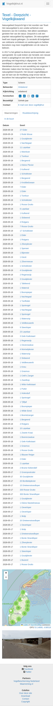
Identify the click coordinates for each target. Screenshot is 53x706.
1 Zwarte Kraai (26, 433)
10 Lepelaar (25, 428)
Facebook (28, 669)
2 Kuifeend (24, 169)
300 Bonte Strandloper (30, 494)
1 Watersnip (25, 318)
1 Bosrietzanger (27, 415)
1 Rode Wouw (26, 134)
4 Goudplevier (26, 270)
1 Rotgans (24, 239)
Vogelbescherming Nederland (27, 681)
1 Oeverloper (25, 507)
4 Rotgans (24, 222)
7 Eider (23, 187)
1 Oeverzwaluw (26, 345)
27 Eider (23, 130)
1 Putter (23, 389)
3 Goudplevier (26, 279)
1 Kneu (23, 367)
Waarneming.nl (26, 684)
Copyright (25, 701)
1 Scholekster (26, 174)
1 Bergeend (25, 160)
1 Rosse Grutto (26, 204)
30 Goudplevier (26, 476)
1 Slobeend (25, 218)
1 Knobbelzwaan (27, 182)
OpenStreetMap (36, 625)
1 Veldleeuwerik (27, 323)
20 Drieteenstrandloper (30, 520)
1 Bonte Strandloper (28, 538)
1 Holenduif (25, 393)
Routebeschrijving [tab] (30, 113)
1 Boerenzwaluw (27, 437)
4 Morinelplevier (27, 349)
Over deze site (25, 693)
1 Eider (23, 191)
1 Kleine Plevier (26, 165)
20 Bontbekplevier (28, 481)
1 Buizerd (24, 560)
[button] (36, 577)
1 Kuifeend (24, 213)
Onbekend (22, 87)
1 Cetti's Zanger (27, 376)
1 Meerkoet (25, 152)
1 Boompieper (26, 292)
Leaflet (24, 625)
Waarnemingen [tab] (11, 113)
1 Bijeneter (24, 253)
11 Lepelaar (25, 147)
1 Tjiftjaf (23, 402)
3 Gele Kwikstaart (27, 336)
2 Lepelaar (24, 463)
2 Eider (23, 459)
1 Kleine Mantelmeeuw (30, 503)
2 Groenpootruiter (27, 472)
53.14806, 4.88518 (42, 627)
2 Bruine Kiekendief (28, 468)
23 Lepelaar (25, 332)
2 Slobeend (25, 358)
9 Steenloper (25, 327)
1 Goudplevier (26, 138)
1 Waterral (24, 288)
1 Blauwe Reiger (27, 455)
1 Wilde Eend (26, 411)
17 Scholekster (26, 231)
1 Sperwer (24, 248)
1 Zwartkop (25, 380)
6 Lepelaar (24, 209)
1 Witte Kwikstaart (28, 384)
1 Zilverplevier (26, 244)
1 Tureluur (24, 156)
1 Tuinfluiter (25, 301)
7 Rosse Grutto (26, 226)
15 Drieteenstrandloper (30, 485)
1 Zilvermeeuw (26, 261)
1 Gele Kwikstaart (27, 441)
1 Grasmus (24, 371)
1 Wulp (23, 516)
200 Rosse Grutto (27, 490)
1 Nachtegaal (26, 143)
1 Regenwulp (25, 340)
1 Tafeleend (25, 283)
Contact (25, 699)
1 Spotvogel (25, 305)
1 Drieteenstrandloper (29, 534)
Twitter (28, 672)
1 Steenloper (25, 551)
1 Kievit (23, 257)
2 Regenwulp (25, 275)
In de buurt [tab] (9, 119)
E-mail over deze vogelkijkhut (31, 105)
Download (25, 696)
